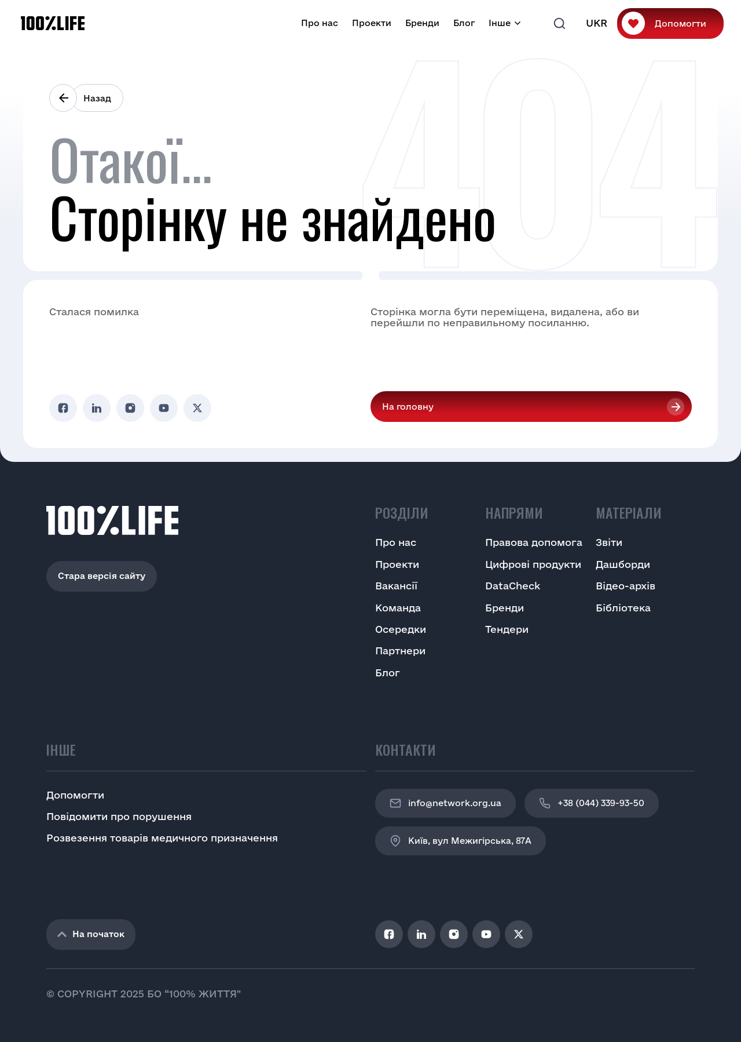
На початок (90, 934)
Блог (464, 23)
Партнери (400, 650)
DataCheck (512, 585)
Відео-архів (625, 585)
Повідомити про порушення (119, 816)
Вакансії (396, 585)
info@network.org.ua (445, 803)
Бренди (422, 23)
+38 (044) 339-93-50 (591, 803)
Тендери (507, 629)
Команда (398, 607)
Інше (500, 23)
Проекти (371, 23)
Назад (97, 98)
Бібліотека (623, 607)
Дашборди (623, 564)
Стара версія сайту (101, 576)
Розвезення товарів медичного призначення (162, 837)
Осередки (400, 629)
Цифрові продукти (533, 564)
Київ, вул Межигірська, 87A (460, 841)
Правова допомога (533, 542)
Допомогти (680, 23)
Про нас (319, 23)
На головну (408, 406)
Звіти (609, 542)
